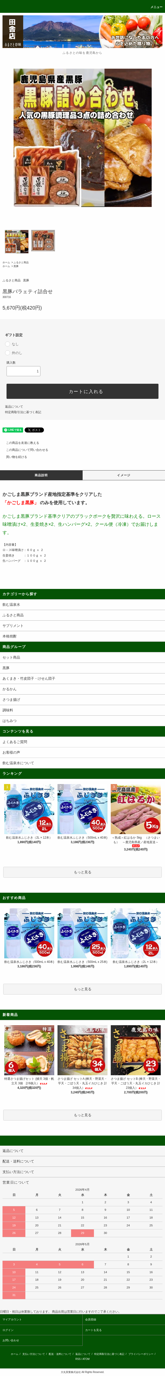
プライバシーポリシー (140, 1354)
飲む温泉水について (18, 763)
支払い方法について (33, 1354)
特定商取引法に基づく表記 (23, 412)
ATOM (86, 1359)
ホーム (6, 262)
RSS (78, 1359)
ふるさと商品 (21, 262)
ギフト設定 (14, 335)
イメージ (123, 475)
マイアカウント (12, 1319)
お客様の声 (11, 752)
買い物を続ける (13, 457)
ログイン (8, 1329)
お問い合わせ (11, 1340)
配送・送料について (60, 1354)
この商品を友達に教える (19, 443)
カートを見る (93, 1329)
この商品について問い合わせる (24, 450)
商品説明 (41, 475)
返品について (14, 406)
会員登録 (90, 1319)
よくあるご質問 (15, 742)
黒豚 (16, 266)
